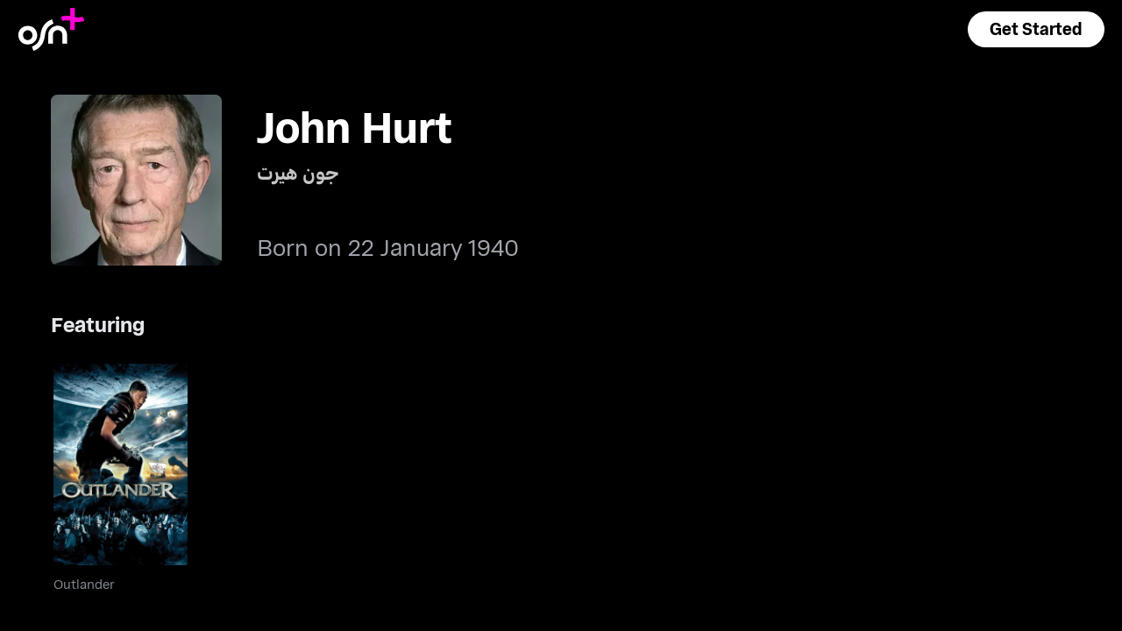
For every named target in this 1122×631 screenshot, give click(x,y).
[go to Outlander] (120, 464)
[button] (1036, 29)
